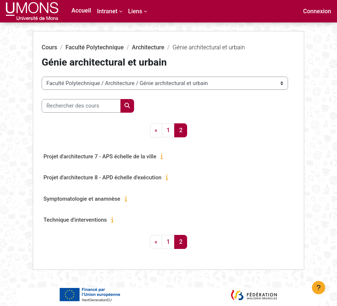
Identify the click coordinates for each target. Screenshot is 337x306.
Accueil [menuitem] (81, 10)
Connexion (317, 11)
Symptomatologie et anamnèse (81, 199)
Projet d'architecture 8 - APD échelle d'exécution (102, 177)
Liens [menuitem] (135, 11)
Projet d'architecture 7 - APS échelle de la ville (100, 156)
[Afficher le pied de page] (318, 287)
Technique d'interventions (75, 220)
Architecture (148, 47)
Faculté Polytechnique (95, 47)
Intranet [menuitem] (107, 11)
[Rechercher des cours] (81, 105)
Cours (49, 47)
